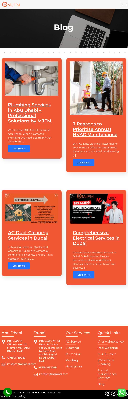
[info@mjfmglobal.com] (3, 364)
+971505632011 (47, 367)
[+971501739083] (3, 357)
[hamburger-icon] (124, 4)
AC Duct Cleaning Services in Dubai (28, 235)
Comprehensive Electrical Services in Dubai (96, 238)
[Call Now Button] (7, 392)
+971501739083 (16, 357)
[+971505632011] (35, 367)
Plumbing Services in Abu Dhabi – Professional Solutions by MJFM (29, 112)
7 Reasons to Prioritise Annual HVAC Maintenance (95, 129)
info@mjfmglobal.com (21, 364)
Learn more (19, 148)
